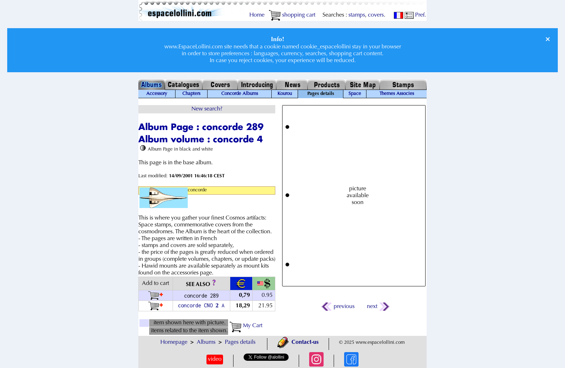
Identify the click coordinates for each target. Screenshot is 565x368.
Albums (206, 342)
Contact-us (298, 342)
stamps (356, 15)
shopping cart (292, 15)
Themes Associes (396, 93)
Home (257, 15)
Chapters (191, 93)
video (215, 359)
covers (376, 15)
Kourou (284, 93)
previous (338, 306)
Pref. (415, 15)
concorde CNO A (201, 305)
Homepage (173, 342)
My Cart (246, 326)
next (377, 306)
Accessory (156, 93)
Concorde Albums (239, 93)
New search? (206, 109)
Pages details (240, 342)
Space (354, 93)
